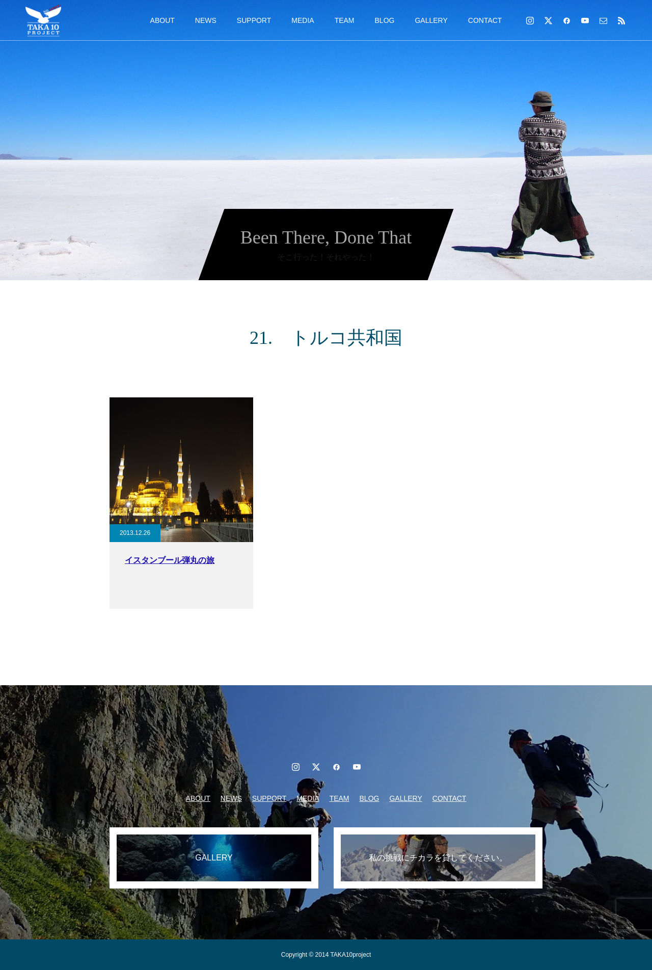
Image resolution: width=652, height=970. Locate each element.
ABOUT (162, 20)
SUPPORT (254, 20)
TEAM (345, 20)
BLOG (385, 20)
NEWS (205, 20)
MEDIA (302, 20)
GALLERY (431, 20)
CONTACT (485, 20)
